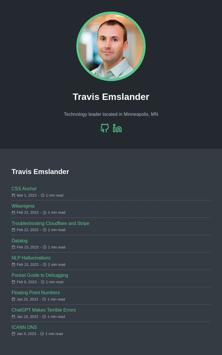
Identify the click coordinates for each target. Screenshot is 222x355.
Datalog (19, 240)
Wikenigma (23, 206)
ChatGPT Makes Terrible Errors (44, 310)
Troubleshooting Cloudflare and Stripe (50, 223)
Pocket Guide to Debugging (40, 275)
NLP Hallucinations (31, 257)
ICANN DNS (24, 327)
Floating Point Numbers (36, 292)
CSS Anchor (24, 188)
